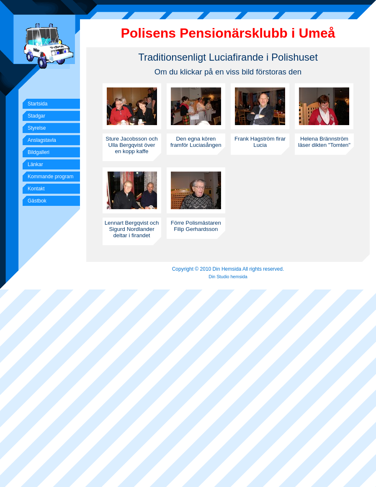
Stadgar (36, 116)
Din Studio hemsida (228, 276)
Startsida (37, 104)
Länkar (35, 164)
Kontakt (36, 189)
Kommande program (50, 176)
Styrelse (37, 128)
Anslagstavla (42, 140)
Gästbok (37, 201)
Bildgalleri (38, 152)
